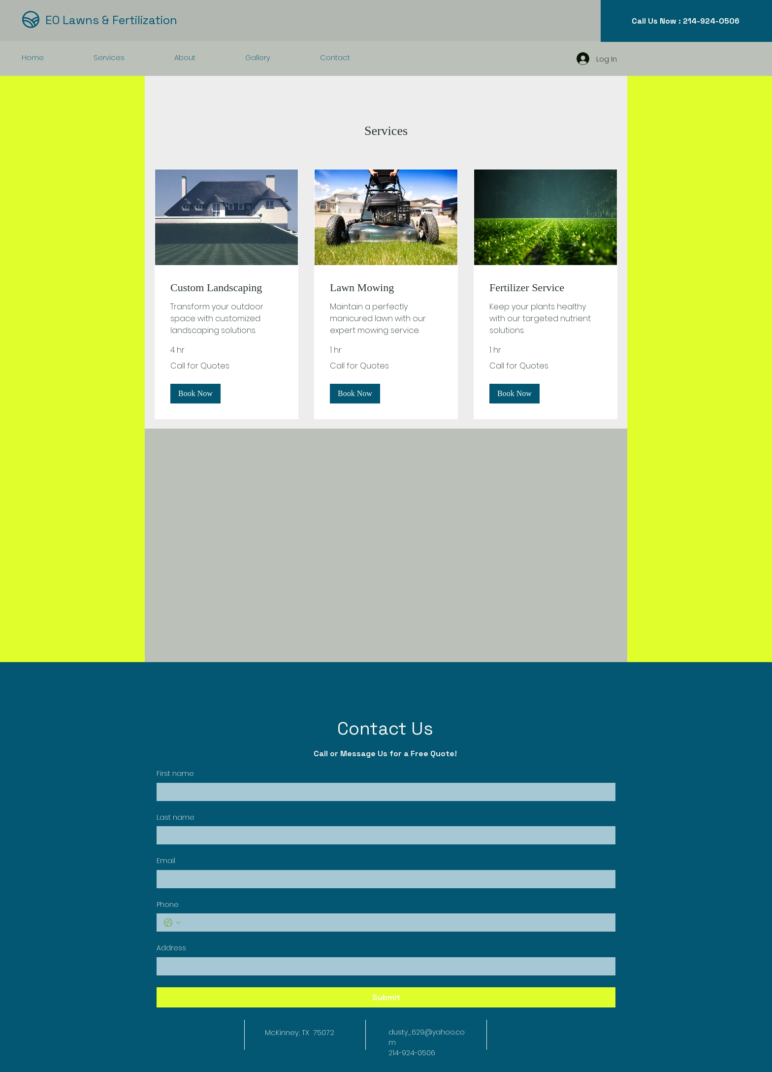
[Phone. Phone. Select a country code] (172, 923)
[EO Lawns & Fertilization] (120, 20)
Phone (168, 904)
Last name (175, 817)
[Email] (383, 879)
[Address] (383, 966)
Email (166, 861)
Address (171, 948)
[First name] (383, 792)
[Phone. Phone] (396, 922)
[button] (195, 393)
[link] (226, 287)
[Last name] (383, 835)
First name (175, 773)
